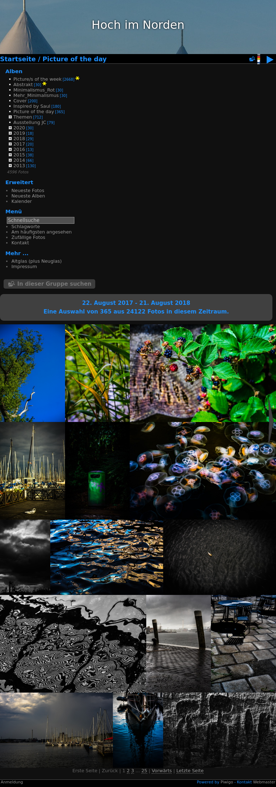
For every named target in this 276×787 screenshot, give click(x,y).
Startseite (18, 59)
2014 (19, 160)
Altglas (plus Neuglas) (37, 261)
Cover (20, 100)
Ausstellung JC (29, 122)
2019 (19, 133)
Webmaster (264, 782)
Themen (22, 117)
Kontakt (20, 242)
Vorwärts (162, 770)
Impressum (24, 266)
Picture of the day (74, 59)
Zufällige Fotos (28, 237)
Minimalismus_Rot (34, 90)
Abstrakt (23, 84)
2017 (19, 144)
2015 (19, 154)
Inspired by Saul (31, 106)
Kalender (22, 201)
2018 (19, 138)
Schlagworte (26, 226)
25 (144, 770)
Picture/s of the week (37, 79)
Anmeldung (12, 782)
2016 (19, 149)
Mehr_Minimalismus (36, 95)
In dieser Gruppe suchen (54, 284)
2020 (19, 127)
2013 (19, 165)
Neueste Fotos (28, 190)
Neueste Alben (28, 196)
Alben (14, 71)
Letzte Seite (190, 770)
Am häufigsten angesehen (42, 232)
